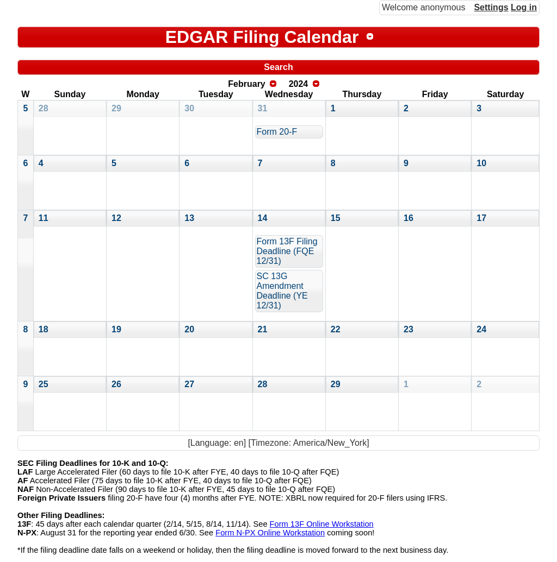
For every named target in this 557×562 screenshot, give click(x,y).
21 (263, 329)
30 (189, 108)
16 (408, 218)
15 (336, 218)
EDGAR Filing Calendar (262, 37)
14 (263, 218)
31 (263, 108)
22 (336, 329)
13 (189, 218)
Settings (491, 7)
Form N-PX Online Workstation (270, 532)
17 (481, 218)
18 (43, 329)
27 (189, 384)
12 (116, 218)
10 (481, 163)
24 (481, 329)
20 (189, 329)
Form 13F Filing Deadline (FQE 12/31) (287, 251)
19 (116, 329)
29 (116, 108)
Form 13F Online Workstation (322, 524)
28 (43, 108)
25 (43, 384)
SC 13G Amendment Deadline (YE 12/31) (282, 290)
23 (408, 329)
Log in (524, 7)
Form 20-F (277, 131)
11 (43, 218)
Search (278, 67)
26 (116, 384)
